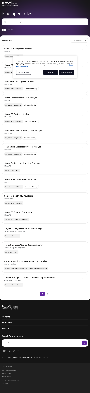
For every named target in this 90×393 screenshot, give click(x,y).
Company (6, 316)
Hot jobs (10, 30)
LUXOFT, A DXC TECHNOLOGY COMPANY (20, 358)
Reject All (51, 72)
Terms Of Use (6, 377)
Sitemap (5, 384)
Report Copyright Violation (12, 380)
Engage (5, 328)
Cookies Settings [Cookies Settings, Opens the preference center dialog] (23, 72)
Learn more (7, 322)
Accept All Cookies (66, 72)
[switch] (4, 30)
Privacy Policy (7, 373)
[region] (45, 67)
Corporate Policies (9, 370)
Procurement (7, 367)
